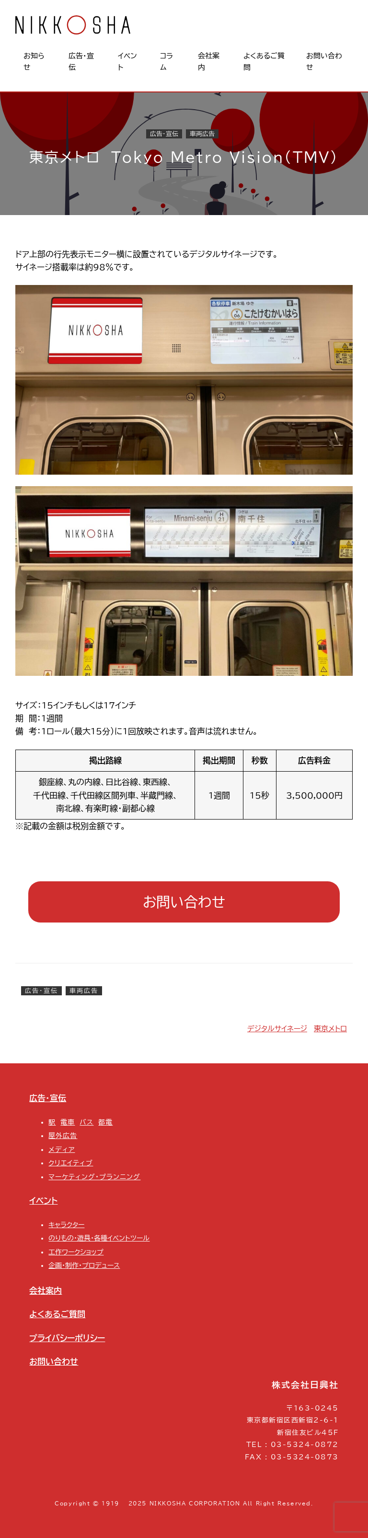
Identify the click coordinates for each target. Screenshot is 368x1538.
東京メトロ (330, 1028)
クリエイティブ (70, 1163)
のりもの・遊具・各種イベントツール (99, 1238)
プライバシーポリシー (67, 1338)
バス (86, 1122)
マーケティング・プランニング (94, 1176)
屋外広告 (62, 1135)
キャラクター (66, 1224)
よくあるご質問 (57, 1314)
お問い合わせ (184, 902)
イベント (43, 1200)
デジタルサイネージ (277, 1028)
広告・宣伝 (164, 134)
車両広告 (202, 134)
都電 (105, 1122)
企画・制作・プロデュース (84, 1265)
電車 (67, 1122)
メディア (61, 1149)
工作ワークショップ (76, 1252)
